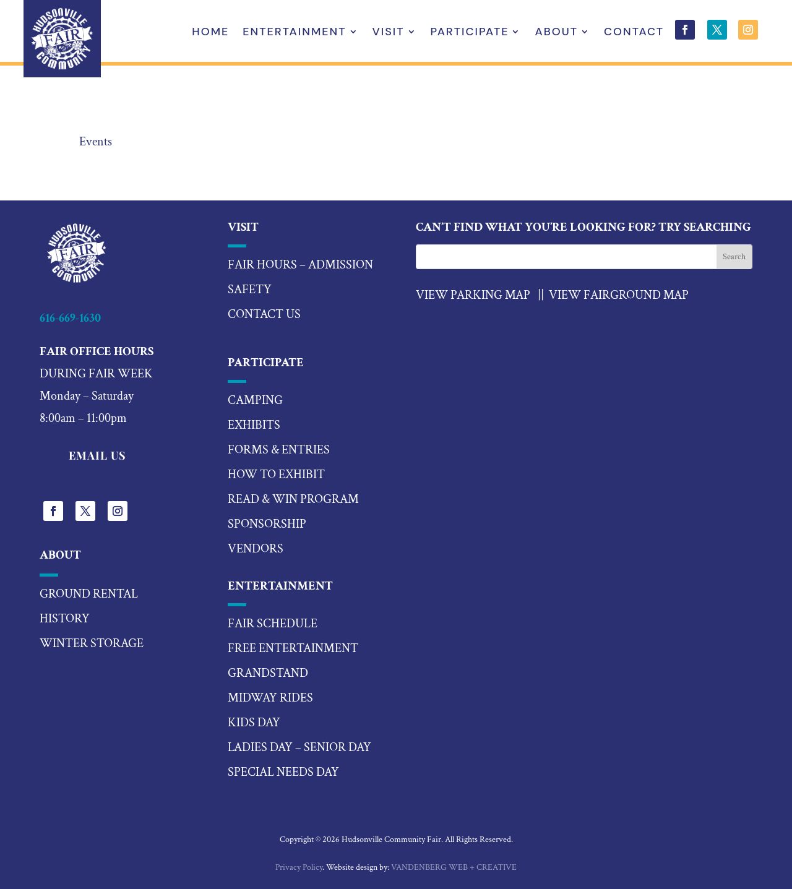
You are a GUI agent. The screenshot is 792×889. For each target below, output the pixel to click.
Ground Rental (89, 594)
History (65, 619)
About (556, 33)
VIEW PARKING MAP (473, 295)
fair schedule (272, 624)
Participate (470, 33)
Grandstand (268, 673)
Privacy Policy (298, 867)
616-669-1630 (70, 318)
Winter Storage (92, 643)
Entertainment (294, 33)
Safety (250, 289)
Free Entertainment (293, 648)
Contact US (264, 314)
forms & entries (279, 450)
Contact (634, 33)
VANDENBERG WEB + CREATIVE (454, 867)
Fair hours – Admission (300, 265)
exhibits (254, 425)
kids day (254, 723)
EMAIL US (97, 455)
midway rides (270, 698)
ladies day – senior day (299, 747)
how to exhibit (276, 474)
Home (210, 33)
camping (255, 400)
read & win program (293, 499)
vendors (255, 549)
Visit (388, 33)
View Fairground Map (619, 295)
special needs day (283, 772)
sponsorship (267, 524)
